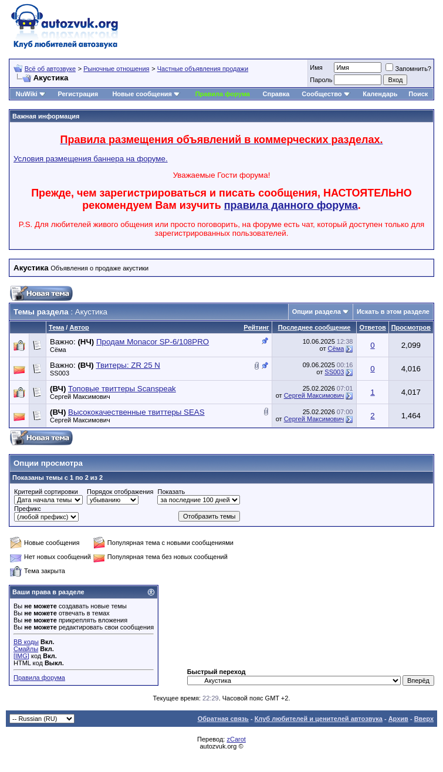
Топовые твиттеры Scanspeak (122, 388)
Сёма (58, 349)
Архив (398, 718)
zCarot (235, 739)
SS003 (59, 373)
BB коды (26, 641)
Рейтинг (256, 327)
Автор (79, 327)
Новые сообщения (142, 93)
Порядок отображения (120, 491)
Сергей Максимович (80, 396)
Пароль (321, 79)
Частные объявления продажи (202, 68)
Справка (276, 93)
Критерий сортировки (46, 491)
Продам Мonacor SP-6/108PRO (152, 341)
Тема (56, 327)
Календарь (380, 93)
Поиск (418, 93)
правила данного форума (291, 205)
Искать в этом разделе (393, 311)
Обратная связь (223, 718)
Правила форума (222, 93)
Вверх (424, 718)
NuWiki (27, 93)
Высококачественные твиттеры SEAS (136, 412)
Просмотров (411, 327)
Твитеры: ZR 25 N (128, 365)
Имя (316, 67)
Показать (171, 491)
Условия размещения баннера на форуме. (90, 158)
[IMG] (21, 655)
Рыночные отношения (116, 68)
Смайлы (25, 648)
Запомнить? (408, 68)
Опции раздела (316, 311)
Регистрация (78, 93)
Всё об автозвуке (50, 68)
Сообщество (326, 93)
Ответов (372, 327)
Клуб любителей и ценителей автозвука (319, 718)
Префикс (27, 508)
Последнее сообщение (314, 327)
